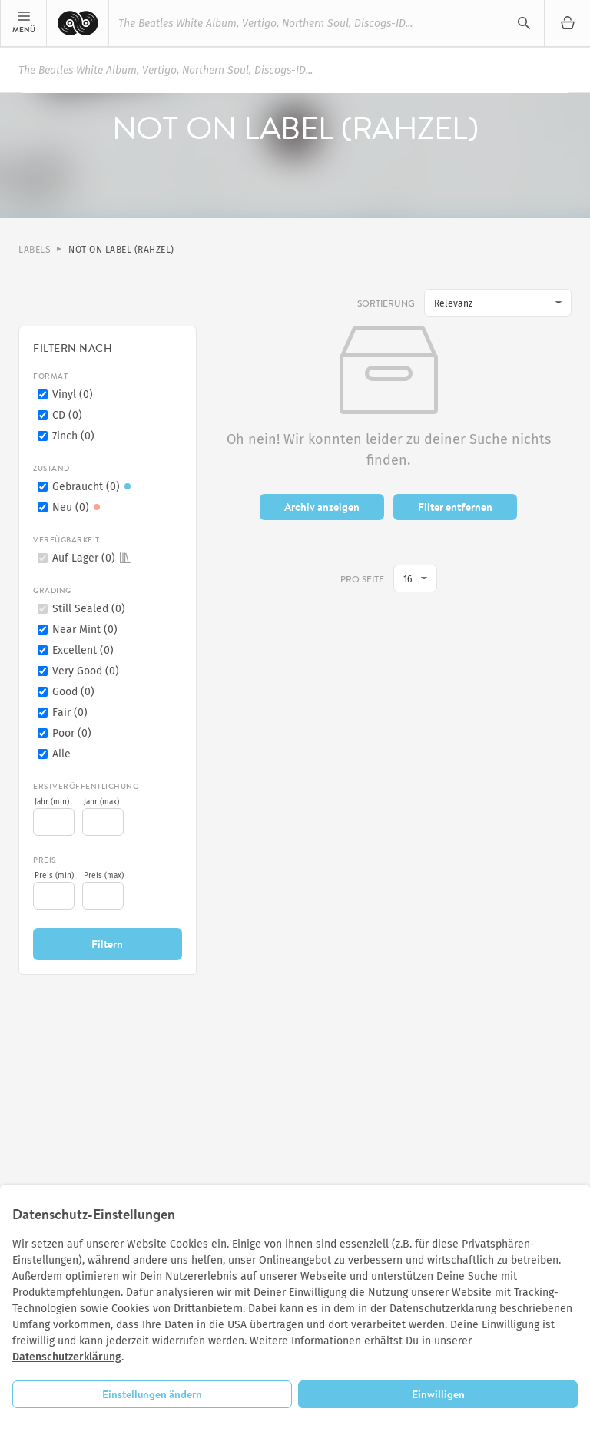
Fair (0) (70, 712)
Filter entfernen (455, 507)
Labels (34, 249)
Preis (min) (54, 875)
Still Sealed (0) (88, 608)
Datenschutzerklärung (66, 1357)
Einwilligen (438, 1394)
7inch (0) (73, 435)
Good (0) (73, 691)
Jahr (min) (52, 802)
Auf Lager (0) (91, 558)
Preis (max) (104, 875)
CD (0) (67, 415)
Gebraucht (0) (93, 486)
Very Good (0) (85, 671)
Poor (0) (71, 733)
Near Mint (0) (85, 629)
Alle (61, 754)
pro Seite (362, 579)
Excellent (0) (83, 650)
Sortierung (386, 303)
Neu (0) (78, 507)
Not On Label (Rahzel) (121, 249)
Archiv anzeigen (322, 507)
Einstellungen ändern (152, 1394)
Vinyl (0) (72, 394)
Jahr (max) (101, 802)
